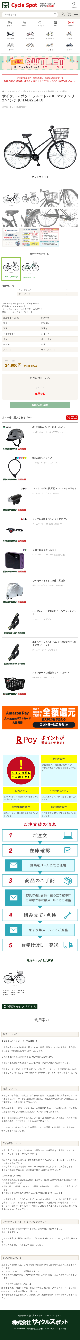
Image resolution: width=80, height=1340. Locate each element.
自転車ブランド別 (19, 91)
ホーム (5, 91)
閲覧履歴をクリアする (20, 1006)
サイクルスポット (36, 91)
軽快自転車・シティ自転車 (56, 91)
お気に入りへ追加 (40, 405)
